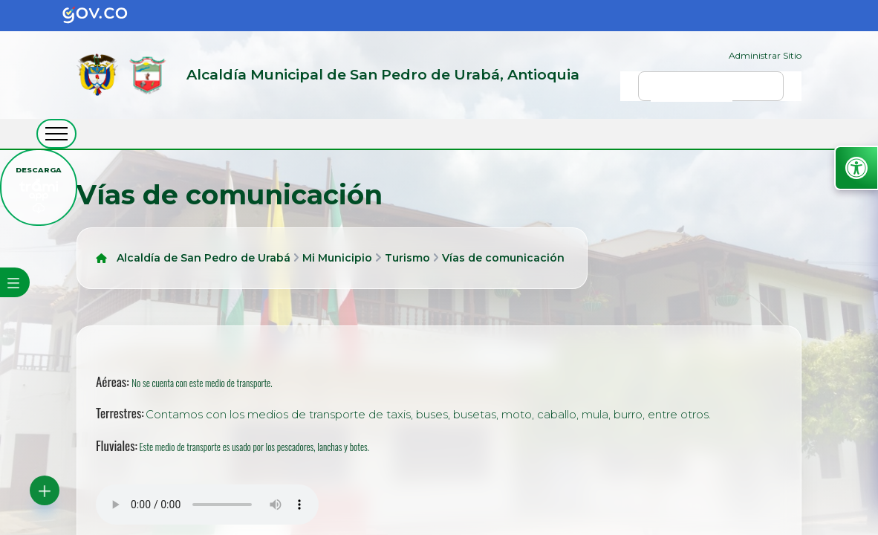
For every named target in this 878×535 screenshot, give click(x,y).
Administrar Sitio (765, 55)
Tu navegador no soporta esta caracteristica (207, 504)
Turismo (407, 258)
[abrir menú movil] (56, 134)
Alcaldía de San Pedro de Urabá (203, 258)
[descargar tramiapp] (38, 187)
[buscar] (691, 93)
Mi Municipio (337, 258)
